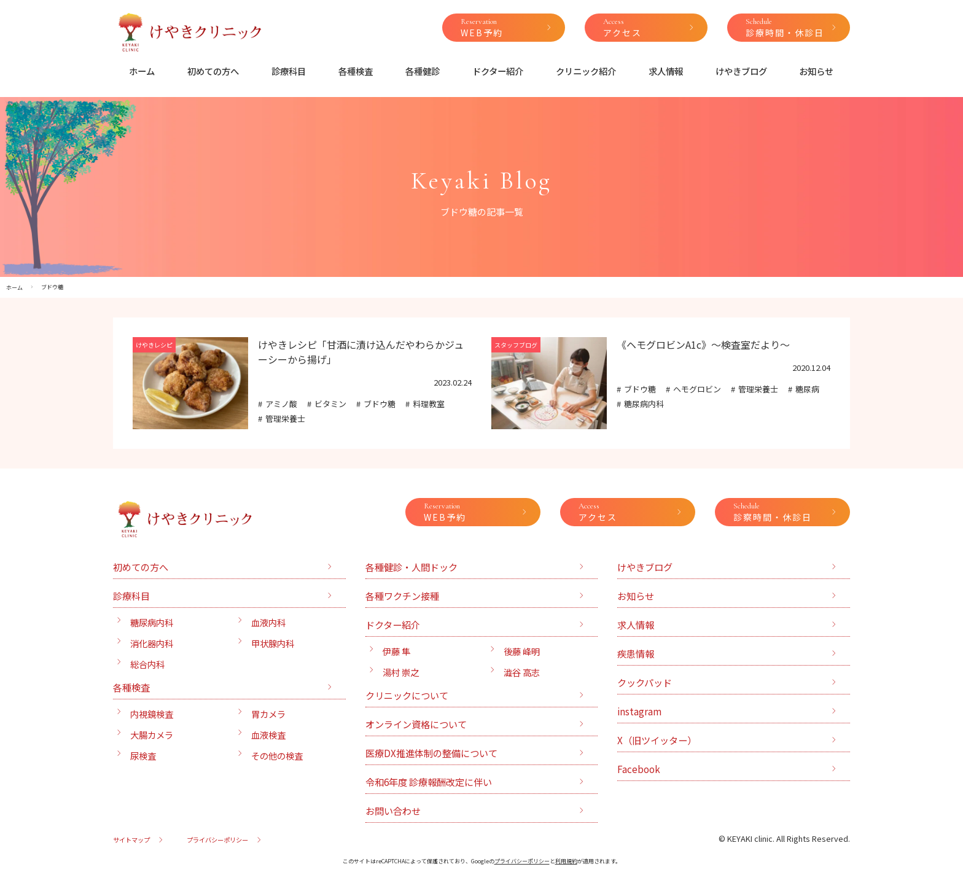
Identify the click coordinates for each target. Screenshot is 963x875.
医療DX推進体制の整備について (431, 753)
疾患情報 (635, 653)
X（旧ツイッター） (656, 740)
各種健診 (422, 70)
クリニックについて (406, 695)
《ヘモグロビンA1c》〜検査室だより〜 (703, 344)
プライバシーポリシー (217, 839)
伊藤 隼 (396, 651)
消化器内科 (151, 643)
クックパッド (644, 682)
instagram (639, 711)
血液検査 (268, 734)
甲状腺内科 (272, 643)
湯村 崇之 (401, 672)
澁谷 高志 (522, 672)
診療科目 (288, 70)
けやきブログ (741, 70)
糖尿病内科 (644, 404)
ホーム (142, 70)
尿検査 (143, 755)
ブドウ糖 (380, 404)
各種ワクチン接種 (402, 595)
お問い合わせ (393, 810)
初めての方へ (213, 70)
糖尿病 (807, 389)
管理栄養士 (285, 418)
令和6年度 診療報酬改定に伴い (428, 781)
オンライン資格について (416, 724)
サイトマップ (131, 839)
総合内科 (147, 664)
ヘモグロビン (697, 389)
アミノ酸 (281, 404)
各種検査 (355, 70)
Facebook (638, 769)
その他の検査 (277, 755)
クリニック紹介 (586, 70)
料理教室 (429, 404)
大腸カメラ (151, 734)
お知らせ (816, 70)
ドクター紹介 (497, 70)
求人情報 (666, 70)
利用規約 (566, 861)
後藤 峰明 (522, 651)
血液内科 (268, 622)
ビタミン (330, 404)
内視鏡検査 (151, 713)
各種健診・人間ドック (411, 567)
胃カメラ (268, 713)
